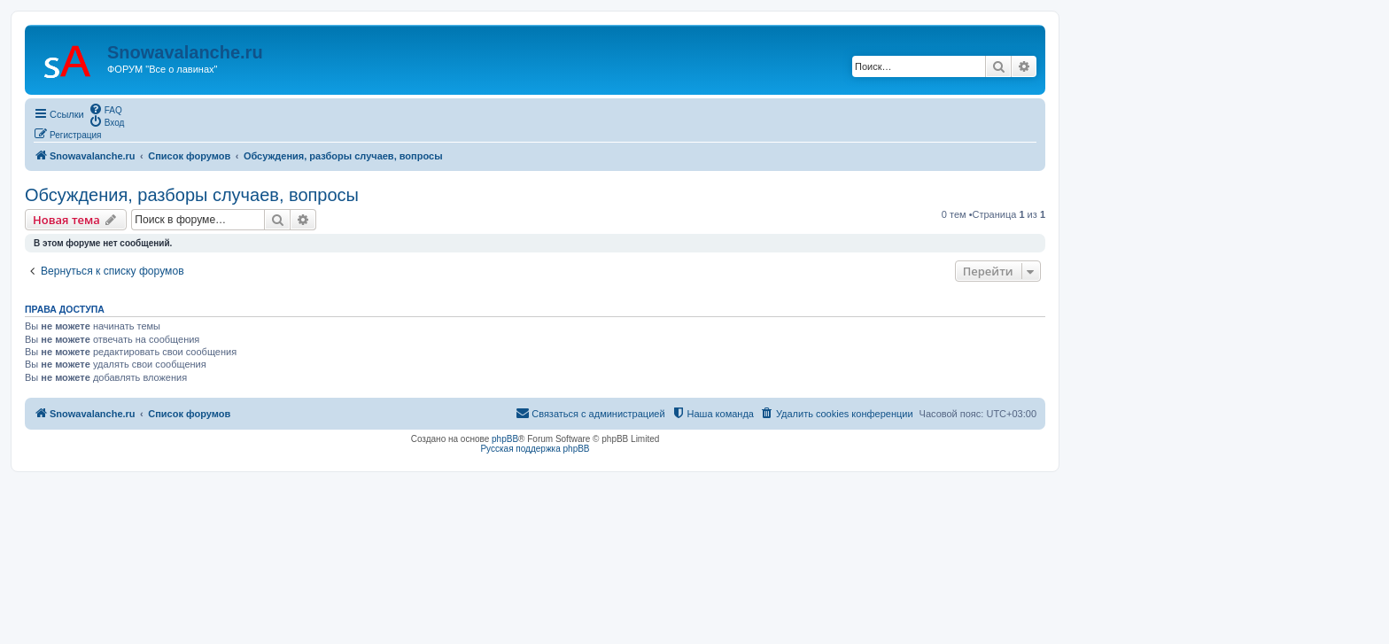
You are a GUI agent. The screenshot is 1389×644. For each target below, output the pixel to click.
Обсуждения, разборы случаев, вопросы (192, 195)
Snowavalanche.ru (185, 52)
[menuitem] (105, 109)
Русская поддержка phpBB (534, 449)
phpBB (505, 439)
